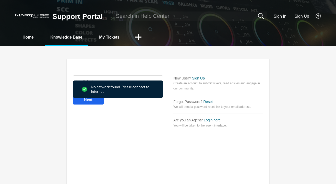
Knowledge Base (69, 37)
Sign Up (302, 16)
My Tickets (113, 37)
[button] (318, 16)
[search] (190, 16)
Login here (212, 120)
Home (28, 37)
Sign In (280, 16)
